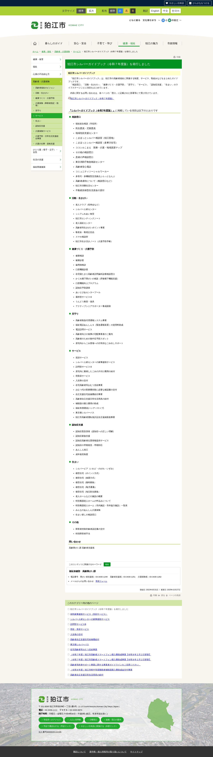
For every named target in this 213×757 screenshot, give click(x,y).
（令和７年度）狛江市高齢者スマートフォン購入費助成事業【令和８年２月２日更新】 (110, 654)
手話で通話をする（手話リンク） (57, 726)
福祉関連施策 (39, 167)
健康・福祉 (129, 43)
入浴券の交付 (76, 634)
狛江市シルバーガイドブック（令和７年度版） (91, 98)
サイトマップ (136, 751)
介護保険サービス (43, 131)
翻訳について (79, 751)
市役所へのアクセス (52, 720)
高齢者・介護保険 (62, 51)
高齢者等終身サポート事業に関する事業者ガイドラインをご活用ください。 (105, 665)
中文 (165, 10)
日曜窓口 (93, 720)
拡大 (91, 10)
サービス (77, 51)
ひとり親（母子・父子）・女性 (45, 150)
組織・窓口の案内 (113, 720)
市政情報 (172, 43)
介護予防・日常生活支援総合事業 (46, 137)
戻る (161, 595)
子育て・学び (104, 43)
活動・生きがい (42, 93)
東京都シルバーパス (79, 644)
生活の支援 (38, 159)
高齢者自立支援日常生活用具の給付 (86, 675)
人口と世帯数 (75, 720)
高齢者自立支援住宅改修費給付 (84, 639)
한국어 (175, 10)
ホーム (35, 43)
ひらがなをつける (201, 3)
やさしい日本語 (176, 3)
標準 (81, 10)
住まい (38, 121)
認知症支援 (40, 126)
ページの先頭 (172, 595)
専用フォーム (101, 581)
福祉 (35, 67)
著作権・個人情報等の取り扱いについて (108, 751)
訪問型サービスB (78, 624)
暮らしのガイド (54, 43)
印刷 (176, 57)
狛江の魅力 (151, 43)
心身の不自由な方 (41, 74)
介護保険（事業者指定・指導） (46, 104)
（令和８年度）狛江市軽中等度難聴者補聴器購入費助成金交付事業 (101, 670)
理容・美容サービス (79, 629)
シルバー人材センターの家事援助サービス (90, 619)
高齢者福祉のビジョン (45, 88)
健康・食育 (38, 59)
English (155, 10)
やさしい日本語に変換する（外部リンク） (99, 726)
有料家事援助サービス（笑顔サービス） (89, 614)
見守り (38, 110)
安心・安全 (80, 43)
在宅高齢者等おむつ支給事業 (83, 649)
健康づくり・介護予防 (45, 98)
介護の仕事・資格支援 (45, 144)
